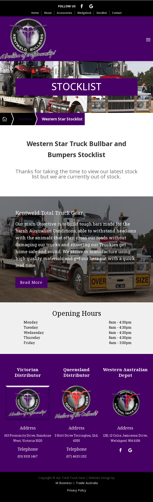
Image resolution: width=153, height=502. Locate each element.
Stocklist (101, 13)
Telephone (28, 449)
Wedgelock (84, 13)
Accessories (64, 13)
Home (35, 13)
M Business (63, 483)
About (48, 13)
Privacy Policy (76, 490)
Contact (117, 13)
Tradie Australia (87, 483)
